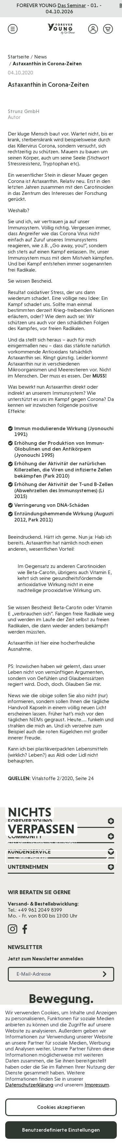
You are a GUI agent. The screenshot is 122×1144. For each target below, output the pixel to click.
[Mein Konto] (93, 29)
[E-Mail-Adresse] (61, 857)
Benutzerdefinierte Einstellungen (61, 1130)
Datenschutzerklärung (29, 1085)
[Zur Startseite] (61, 28)
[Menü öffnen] (13, 29)
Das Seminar (74, 5)
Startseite (18, 57)
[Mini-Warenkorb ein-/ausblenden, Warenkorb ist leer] (108, 29)
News (40, 57)
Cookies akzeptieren (61, 1107)
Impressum (97, 1085)
